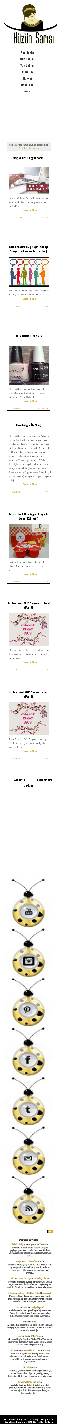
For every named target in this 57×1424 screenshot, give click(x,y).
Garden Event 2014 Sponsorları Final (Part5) (28, 605)
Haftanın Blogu (30, 1321)
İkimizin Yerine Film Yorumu (30, 1336)
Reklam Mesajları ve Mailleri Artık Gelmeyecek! (30, 1293)
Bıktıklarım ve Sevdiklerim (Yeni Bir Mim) (30, 1350)
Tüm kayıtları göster (29, 148)
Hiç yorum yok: (43, 408)
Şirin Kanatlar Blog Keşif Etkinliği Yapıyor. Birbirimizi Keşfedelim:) (28, 249)
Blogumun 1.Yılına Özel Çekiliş (29, 1261)
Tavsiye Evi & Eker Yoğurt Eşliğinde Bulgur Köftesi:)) (28, 516)
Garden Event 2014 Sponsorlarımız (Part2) (29, 694)
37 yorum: (45, 217)
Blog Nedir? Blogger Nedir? (28, 158)
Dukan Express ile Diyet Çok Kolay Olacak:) (30, 1278)
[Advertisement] (28, 115)
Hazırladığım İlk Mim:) (28, 425)
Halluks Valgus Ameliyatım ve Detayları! (30, 1244)
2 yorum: (46, 306)
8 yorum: (46, 492)
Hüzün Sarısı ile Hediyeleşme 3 (30, 1307)
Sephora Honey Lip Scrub (30, 1382)
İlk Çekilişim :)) (30, 1367)
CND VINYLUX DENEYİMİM (28, 336)
